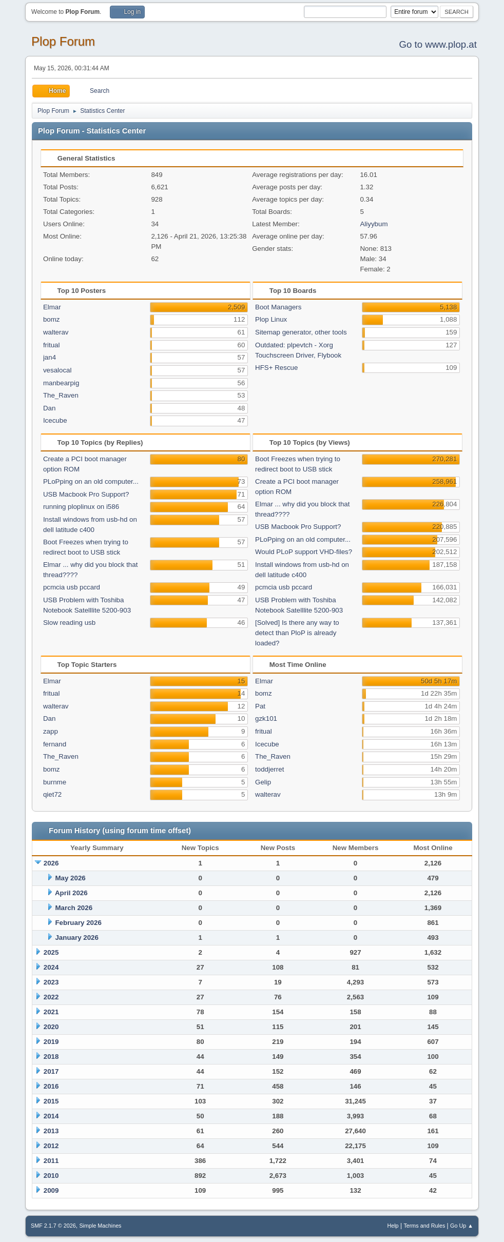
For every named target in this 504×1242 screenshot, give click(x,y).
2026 (51, 863)
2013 (51, 1131)
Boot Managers (278, 307)
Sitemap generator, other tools (301, 332)
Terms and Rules (424, 1226)
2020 (51, 1027)
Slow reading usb (69, 622)
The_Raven (61, 395)
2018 (51, 1056)
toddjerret (269, 769)
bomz (51, 319)
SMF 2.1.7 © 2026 (53, 1226)
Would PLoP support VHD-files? (303, 552)
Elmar (52, 307)
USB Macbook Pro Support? (86, 494)
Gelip (263, 782)
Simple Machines (100, 1226)
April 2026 (71, 893)
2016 (51, 1086)
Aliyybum (373, 224)
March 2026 (73, 908)
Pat (260, 706)
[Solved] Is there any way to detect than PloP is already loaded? (297, 633)
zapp (50, 731)
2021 (51, 1012)
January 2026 (76, 937)
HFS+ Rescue (276, 367)
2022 (51, 997)
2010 (51, 1175)
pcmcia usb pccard (71, 587)
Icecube (55, 420)
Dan (49, 408)
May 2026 (70, 878)
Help (392, 1226)
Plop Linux (271, 319)
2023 (51, 982)
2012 (51, 1146)
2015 (51, 1101)
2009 (51, 1190)
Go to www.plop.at (437, 44)
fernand (54, 744)
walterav (56, 332)
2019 (51, 1042)
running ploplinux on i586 (81, 506)
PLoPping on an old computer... (91, 481)
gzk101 (266, 718)
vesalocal (57, 370)
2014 (51, 1116)
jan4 (49, 357)
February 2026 (78, 922)
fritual (51, 345)
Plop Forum (63, 41)
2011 (51, 1161)
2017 (51, 1071)
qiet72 (52, 794)
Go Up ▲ (461, 1226)
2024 (51, 967)
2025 (51, 952)
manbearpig (61, 383)
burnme (54, 782)
